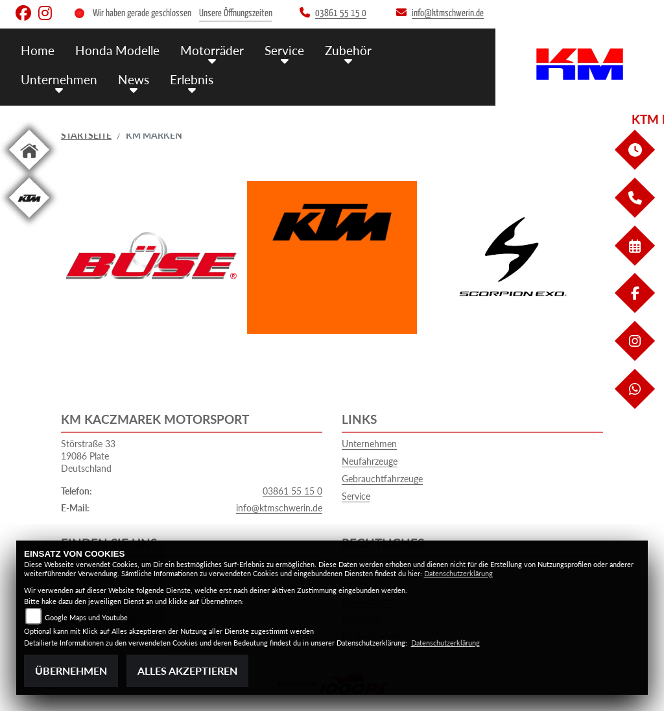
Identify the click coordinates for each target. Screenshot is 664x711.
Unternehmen (369, 443)
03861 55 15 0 (292, 490)
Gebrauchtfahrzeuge (382, 478)
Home (37, 50)
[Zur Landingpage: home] (29, 172)
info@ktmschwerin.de (279, 507)
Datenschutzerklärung (458, 573)
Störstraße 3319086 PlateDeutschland (88, 455)
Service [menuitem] (284, 50)
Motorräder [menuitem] (212, 50)
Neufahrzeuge (369, 461)
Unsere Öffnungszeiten (235, 13)
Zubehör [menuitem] (348, 50)
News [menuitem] (133, 79)
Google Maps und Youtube (86, 617)
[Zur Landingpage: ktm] (29, 220)
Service (356, 496)
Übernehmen (71, 670)
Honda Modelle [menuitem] (117, 50)
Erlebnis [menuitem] (191, 79)
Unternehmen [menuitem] (59, 79)
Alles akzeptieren (187, 670)
